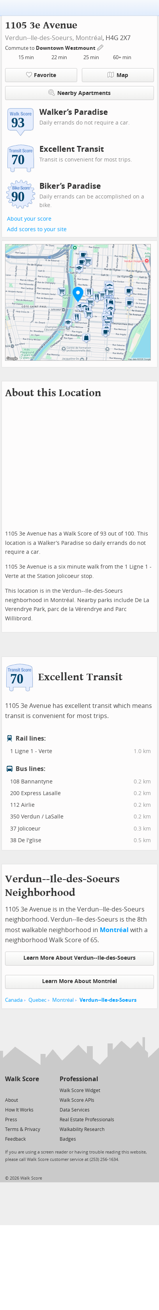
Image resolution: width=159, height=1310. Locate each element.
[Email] (33, 1089)
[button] (78, 294)
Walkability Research (82, 1129)
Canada (14, 1000)
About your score (29, 219)
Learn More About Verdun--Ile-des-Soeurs (79, 958)
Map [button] (118, 75)
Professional (79, 1079)
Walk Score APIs (77, 1100)
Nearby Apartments (79, 93)
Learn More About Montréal (79, 981)
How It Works (19, 1110)
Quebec (37, 1000)
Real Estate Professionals (87, 1119)
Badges (68, 1139)
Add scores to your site (37, 229)
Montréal (89, 38)
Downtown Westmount (66, 48)
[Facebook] (21, 1089)
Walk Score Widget (80, 1090)
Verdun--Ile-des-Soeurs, (39, 38)
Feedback (15, 1139)
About (11, 1100)
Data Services (75, 1110)
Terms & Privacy (22, 1129)
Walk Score (22, 1079)
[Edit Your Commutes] (100, 47)
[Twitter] (9, 1089)
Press (11, 1119)
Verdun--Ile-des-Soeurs (108, 1000)
